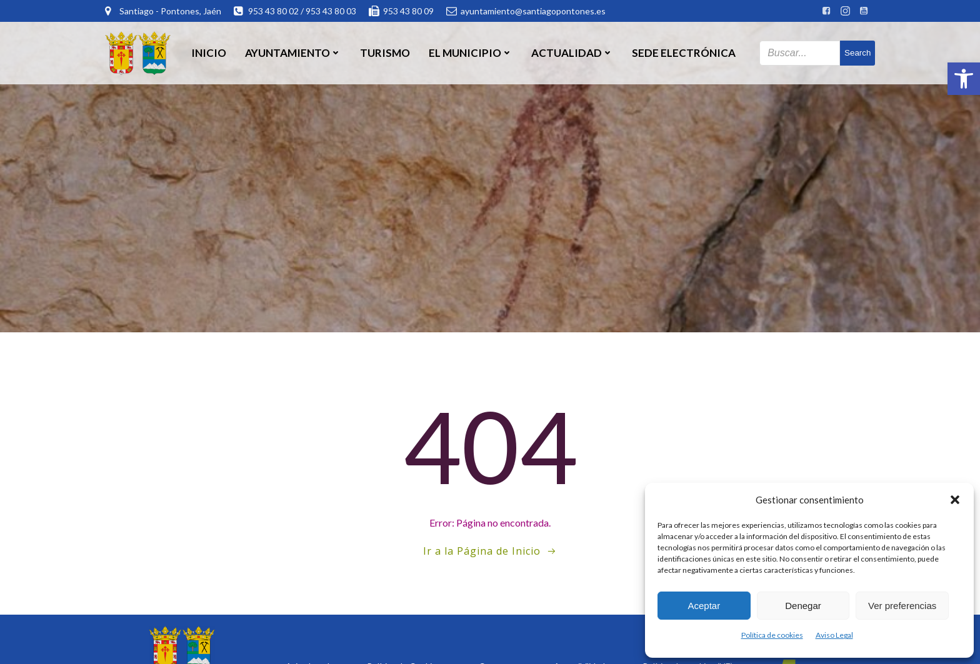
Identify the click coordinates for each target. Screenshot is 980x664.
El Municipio (470, 52)
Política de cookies (772, 635)
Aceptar (704, 605)
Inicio (208, 52)
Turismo (385, 52)
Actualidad (572, 52)
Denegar (803, 605)
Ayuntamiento (293, 52)
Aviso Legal (834, 635)
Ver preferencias (902, 605)
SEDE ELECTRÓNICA (684, 52)
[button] (964, 78)
